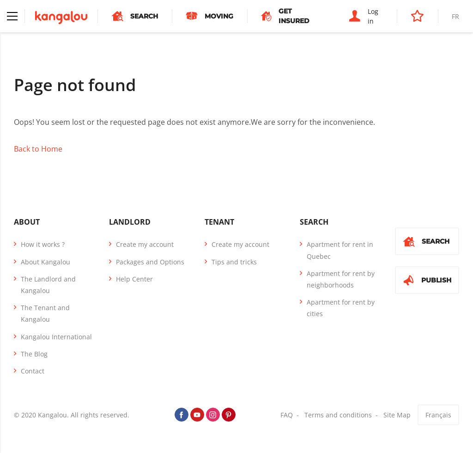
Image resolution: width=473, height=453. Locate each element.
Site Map (397, 414)
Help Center (134, 279)
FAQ (286, 414)
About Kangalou (45, 261)
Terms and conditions (338, 414)
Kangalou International (56, 336)
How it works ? (43, 244)
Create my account (145, 244)
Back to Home (38, 149)
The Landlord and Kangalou (48, 285)
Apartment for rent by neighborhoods (341, 279)
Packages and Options (150, 261)
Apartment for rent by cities (341, 308)
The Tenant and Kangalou (45, 313)
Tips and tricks (234, 261)
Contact (32, 371)
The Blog (34, 353)
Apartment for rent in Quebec (340, 250)
